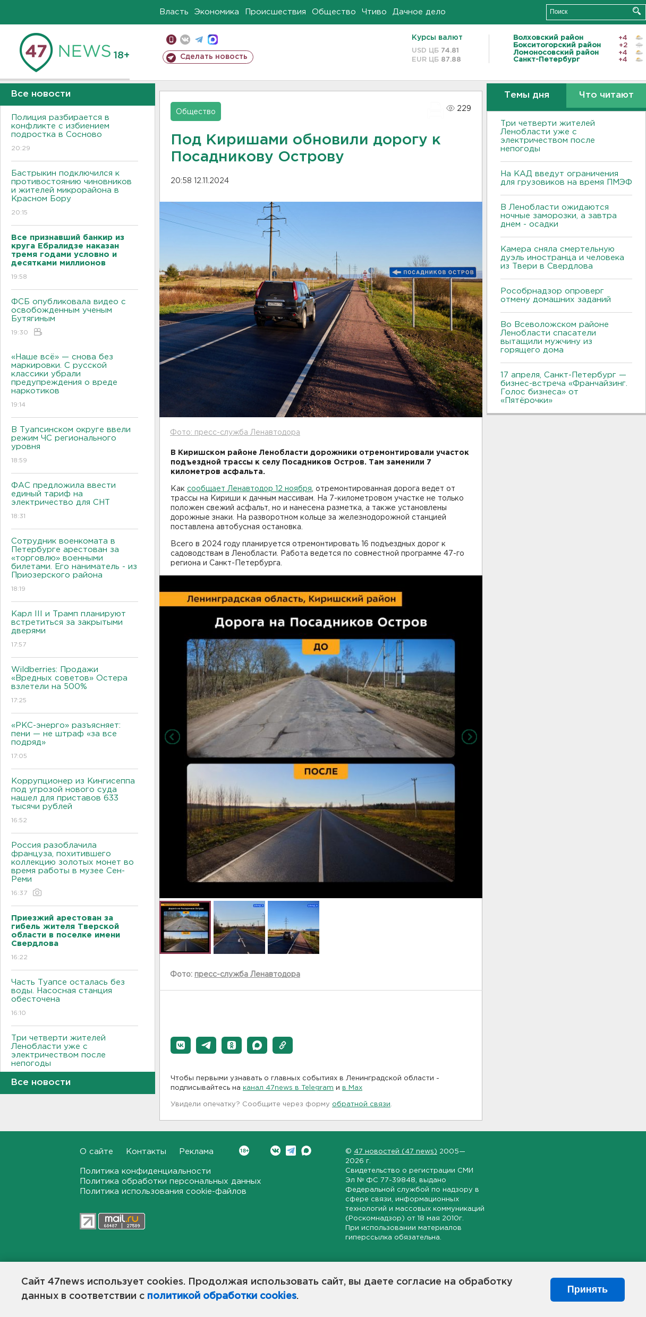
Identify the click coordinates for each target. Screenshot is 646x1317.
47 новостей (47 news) (395, 1152)
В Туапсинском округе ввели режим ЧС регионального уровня (74, 445)
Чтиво (374, 11)
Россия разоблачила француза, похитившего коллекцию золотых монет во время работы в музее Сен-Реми (74, 870)
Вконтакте (244, 1151)
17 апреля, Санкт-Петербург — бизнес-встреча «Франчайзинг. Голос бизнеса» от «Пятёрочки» (563, 388)
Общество (334, 11)
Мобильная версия (171, 40)
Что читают (606, 95)
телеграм (199, 40)
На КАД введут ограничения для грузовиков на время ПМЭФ (566, 178)
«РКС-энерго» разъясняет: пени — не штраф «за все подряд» (74, 741)
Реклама (196, 1151)
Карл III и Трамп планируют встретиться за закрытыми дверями (74, 629)
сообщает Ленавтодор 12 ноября (249, 489)
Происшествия (275, 11)
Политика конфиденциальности (145, 1171)
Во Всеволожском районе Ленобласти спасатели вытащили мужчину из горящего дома (554, 337)
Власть (174, 11)
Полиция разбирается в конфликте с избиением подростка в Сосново (74, 133)
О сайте (96, 1151)
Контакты (146, 1151)
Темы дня (526, 95)
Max (306, 1151)
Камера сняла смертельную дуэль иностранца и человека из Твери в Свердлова (562, 258)
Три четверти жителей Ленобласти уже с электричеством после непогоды (74, 1058)
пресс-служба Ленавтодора (247, 974)
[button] (181, 1045)
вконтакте (185, 40)
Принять (587, 1289)
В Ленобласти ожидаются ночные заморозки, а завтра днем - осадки (558, 216)
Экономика (216, 11)
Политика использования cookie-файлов (163, 1191)
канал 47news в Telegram (288, 1088)
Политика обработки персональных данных (170, 1181)
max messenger (213, 40)
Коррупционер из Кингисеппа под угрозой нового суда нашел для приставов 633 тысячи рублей (74, 801)
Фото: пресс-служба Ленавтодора (235, 432)
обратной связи (361, 1104)
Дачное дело (419, 11)
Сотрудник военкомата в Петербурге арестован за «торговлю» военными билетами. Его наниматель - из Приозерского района (74, 565)
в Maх (352, 1088)
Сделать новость (214, 57)
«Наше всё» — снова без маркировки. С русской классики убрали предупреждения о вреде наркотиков (74, 381)
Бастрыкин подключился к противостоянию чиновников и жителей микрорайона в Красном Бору (74, 193)
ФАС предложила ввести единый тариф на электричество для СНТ (74, 501)
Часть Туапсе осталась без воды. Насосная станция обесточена (74, 998)
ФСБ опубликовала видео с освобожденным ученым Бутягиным (74, 317)
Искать (637, 11)
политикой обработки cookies (221, 1296)
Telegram (291, 1151)
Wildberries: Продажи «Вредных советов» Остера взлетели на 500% (74, 685)
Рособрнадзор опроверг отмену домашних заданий (555, 295)
